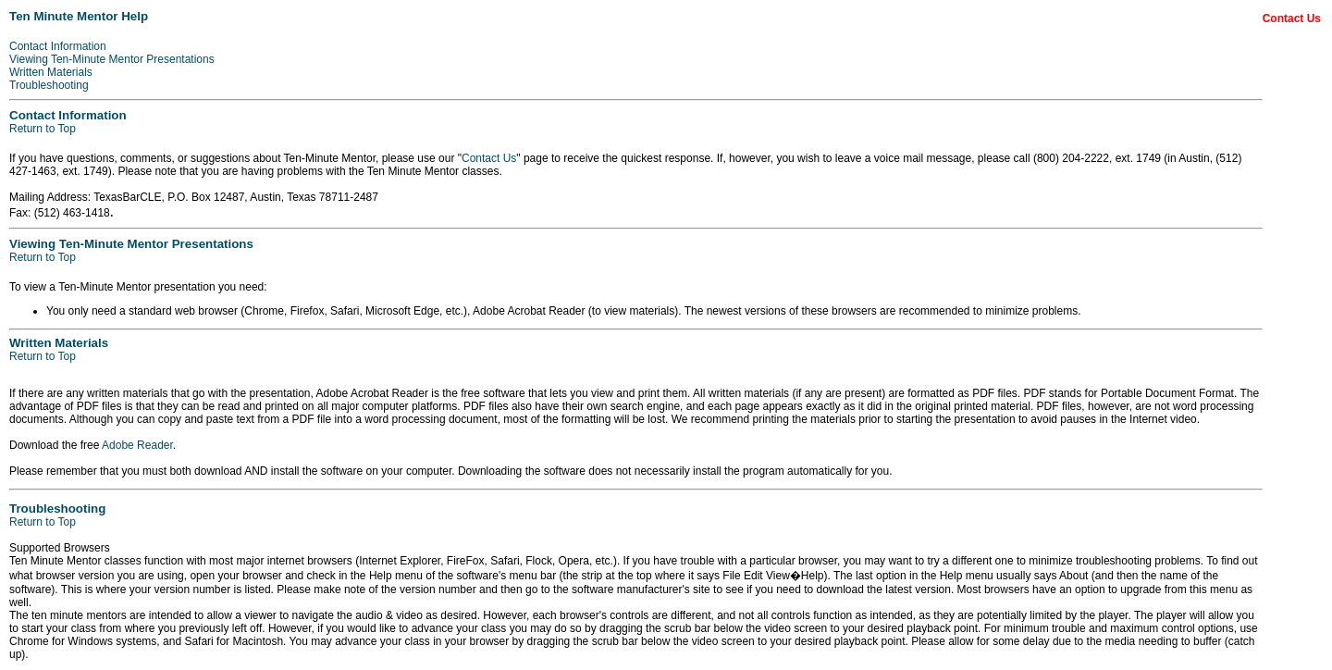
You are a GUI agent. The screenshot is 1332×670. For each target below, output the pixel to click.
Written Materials (50, 72)
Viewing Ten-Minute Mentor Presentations (112, 59)
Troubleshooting (49, 85)
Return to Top (42, 128)
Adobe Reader (137, 445)
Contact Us (489, 158)
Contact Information (57, 46)
